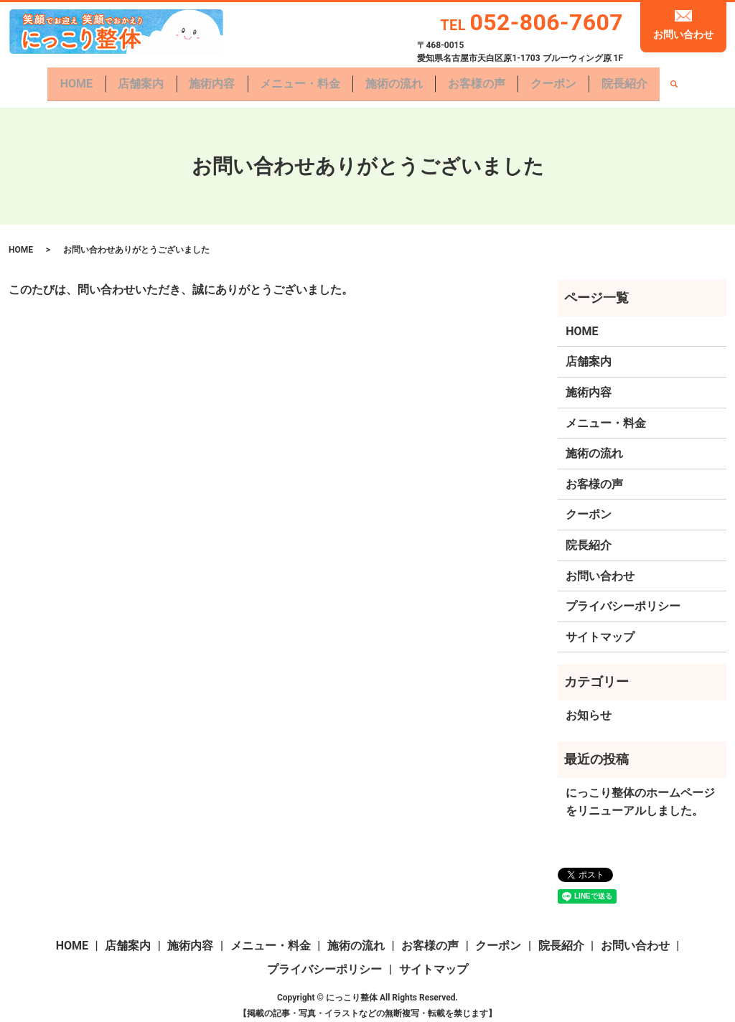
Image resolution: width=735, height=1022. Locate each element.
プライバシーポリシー (623, 597)
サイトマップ (600, 628)
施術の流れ (395, 79)
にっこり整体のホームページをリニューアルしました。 (640, 793)
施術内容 (208, 79)
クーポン (559, 79)
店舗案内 (135, 79)
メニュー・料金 (298, 79)
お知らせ (589, 706)
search (683, 80)
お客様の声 (480, 79)
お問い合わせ (683, 34)
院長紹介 (633, 79)
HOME (68, 79)
